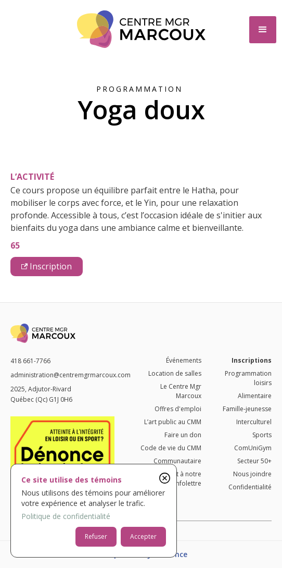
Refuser (96, 536)
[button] (262, 29)
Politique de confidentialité (65, 516)
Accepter (143, 536)
